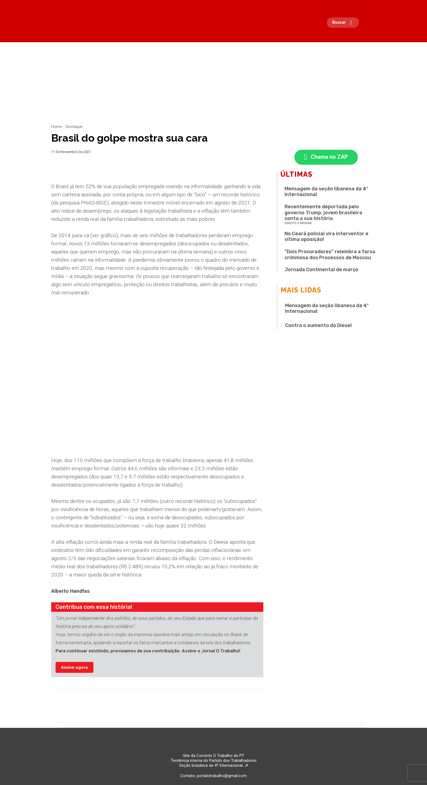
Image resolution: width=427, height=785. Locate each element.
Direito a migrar (298, 223)
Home (56, 126)
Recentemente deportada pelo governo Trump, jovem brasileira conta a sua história (323, 212)
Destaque (74, 126)
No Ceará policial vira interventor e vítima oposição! (326, 237)
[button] (344, 22)
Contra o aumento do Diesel (318, 325)
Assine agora (74, 667)
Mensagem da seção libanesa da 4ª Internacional (326, 192)
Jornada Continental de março (321, 270)
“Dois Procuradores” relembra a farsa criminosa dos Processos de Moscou (330, 255)
